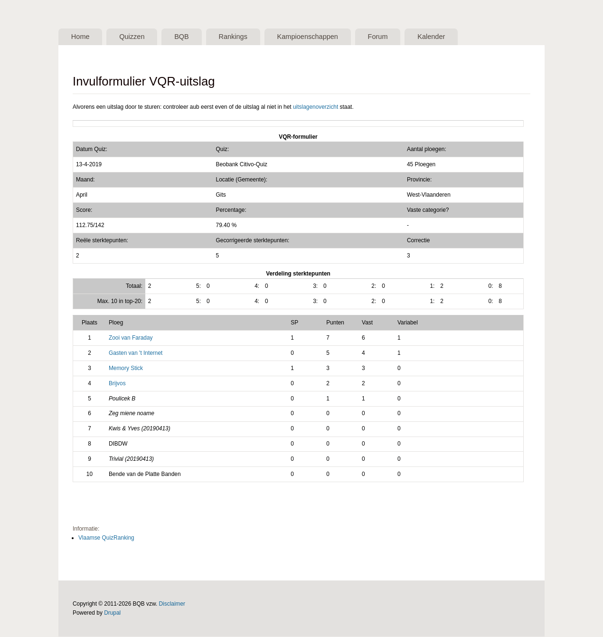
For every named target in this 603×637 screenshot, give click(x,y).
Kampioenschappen (319, 37)
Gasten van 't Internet (135, 353)
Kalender (449, 37)
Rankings (241, 37)
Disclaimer (172, 604)
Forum (393, 37)
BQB (188, 37)
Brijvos (117, 383)
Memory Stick (126, 368)
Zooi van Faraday (131, 338)
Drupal (112, 613)
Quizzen (136, 37)
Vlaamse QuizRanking (106, 538)
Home (81, 37)
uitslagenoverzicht (315, 107)
